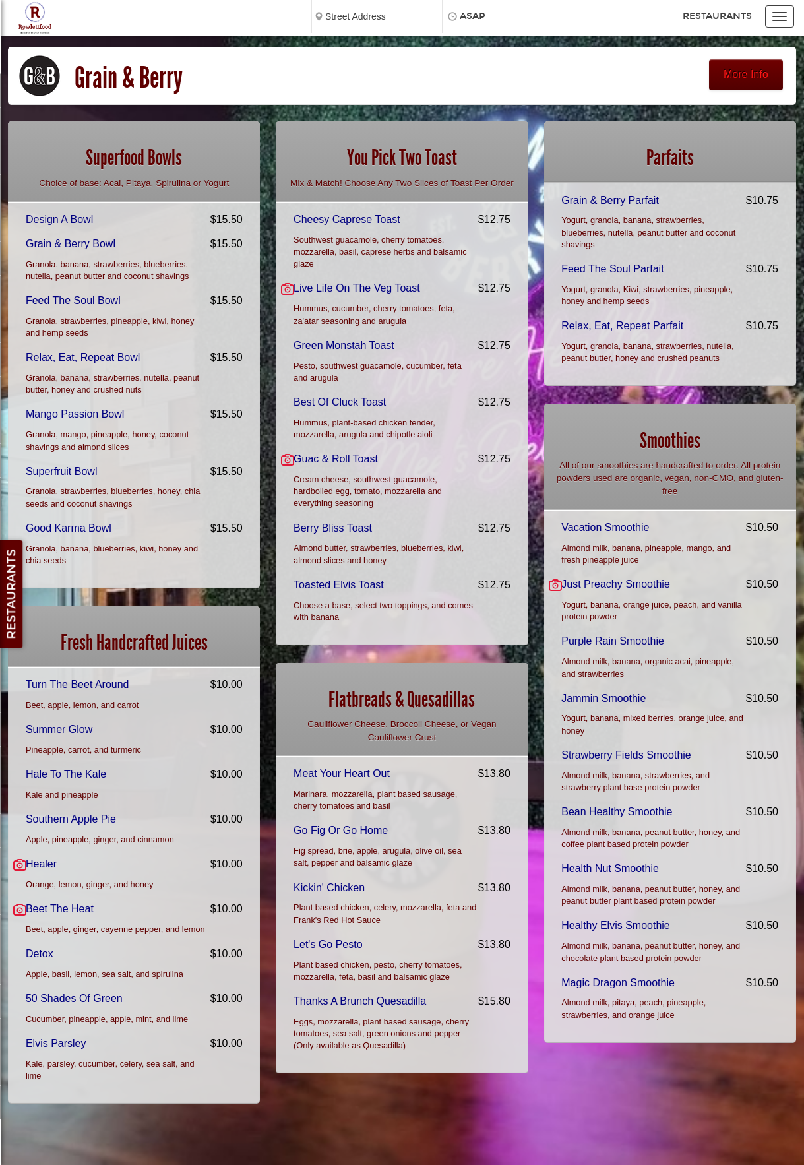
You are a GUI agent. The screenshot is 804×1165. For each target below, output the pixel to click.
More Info (746, 74)
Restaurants (717, 16)
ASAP (472, 16)
